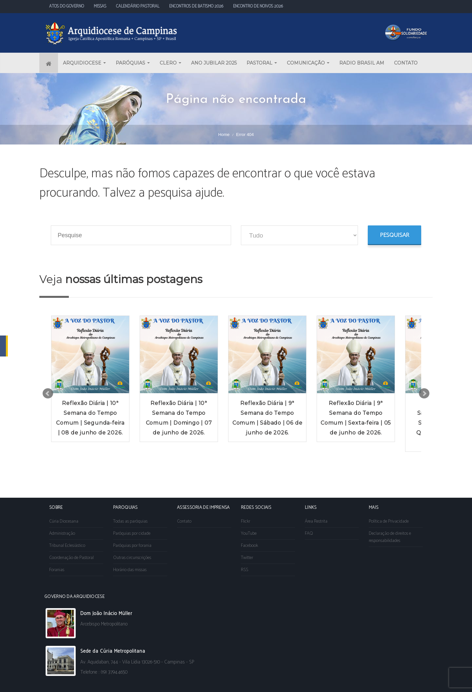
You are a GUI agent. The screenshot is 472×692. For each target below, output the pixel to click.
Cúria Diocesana (63, 521)
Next (424, 393)
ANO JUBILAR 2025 (214, 63)
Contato (184, 521)
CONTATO (406, 63)
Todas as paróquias (130, 521)
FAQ (309, 533)
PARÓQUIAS (133, 63)
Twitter (247, 558)
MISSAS (100, 6)
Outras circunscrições (132, 558)
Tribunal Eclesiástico (67, 545)
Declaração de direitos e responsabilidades (390, 537)
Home (224, 134)
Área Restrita (316, 521)
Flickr (245, 521)
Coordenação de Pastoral (71, 558)
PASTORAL (261, 63)
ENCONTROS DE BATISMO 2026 (196, 6)
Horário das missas (130, 570)
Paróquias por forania (132, 545)
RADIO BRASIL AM (361, 63)
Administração (62, 533)
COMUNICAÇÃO (308, 63)
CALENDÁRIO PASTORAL (137, 6)
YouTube (249, 533)
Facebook (249, 545)
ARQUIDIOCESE (84, 63)
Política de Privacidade (389, 521)
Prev (48, 393)
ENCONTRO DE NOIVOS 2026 (258, 6)
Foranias (56, 570)
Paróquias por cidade (131, 533)
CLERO (170, 63)
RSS (244, 570)
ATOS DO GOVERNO (66, 6)
